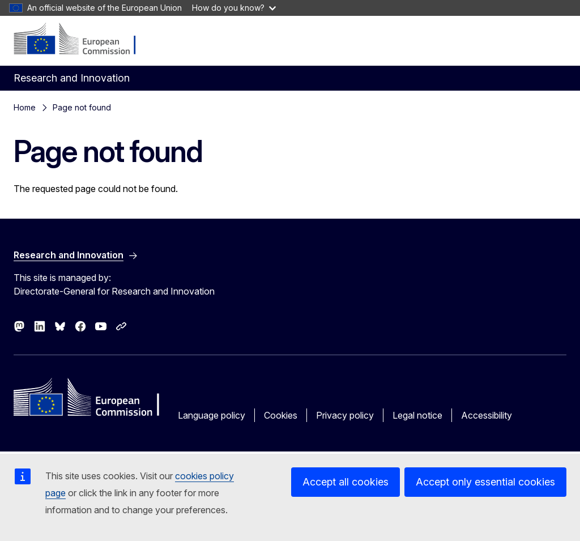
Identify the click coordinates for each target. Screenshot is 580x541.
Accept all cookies (345, 482)
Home (25, 107)
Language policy (211, 415)
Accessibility (486, 415)
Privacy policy (345, 415)
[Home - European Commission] (82, 40)
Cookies (280, 415)
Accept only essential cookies (485, 482)
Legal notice (417, 415)
